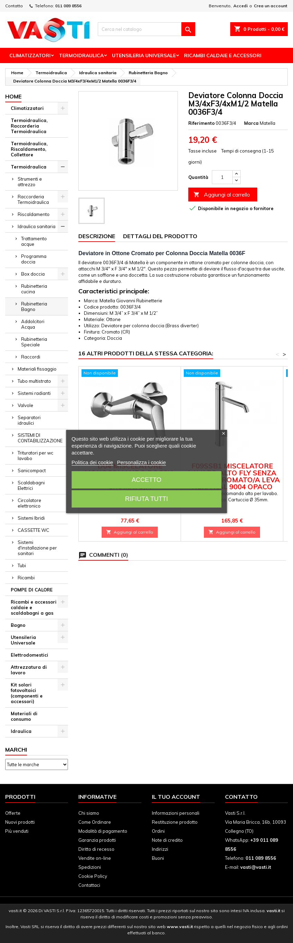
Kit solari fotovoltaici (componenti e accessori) (27, 693)
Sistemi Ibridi (31, 518)
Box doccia (33, 274)
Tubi (22, 565)
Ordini (158, 831)
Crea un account (270, 5)
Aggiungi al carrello (221, 194)
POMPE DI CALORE (32, 589)
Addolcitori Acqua (32, 324)
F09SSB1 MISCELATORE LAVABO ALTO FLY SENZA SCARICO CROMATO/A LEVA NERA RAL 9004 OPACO (232, 476)
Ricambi (26, 577)
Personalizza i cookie (141, 462)
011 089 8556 (68, 5)
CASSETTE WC (33, 530)
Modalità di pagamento (102, 831)
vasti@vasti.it (255, 867)
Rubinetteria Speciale (34, 341)
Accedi (240, 5)
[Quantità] (222, 177)
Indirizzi (160, 849)
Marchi (16, 749)
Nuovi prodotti (20, 822)
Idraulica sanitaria (36, 226)
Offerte (12, 813)
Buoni (158, 858)
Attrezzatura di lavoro (29, 669)
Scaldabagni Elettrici (31, 485)
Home (13, 96)
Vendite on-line (94, 858)
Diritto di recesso (96, 849)
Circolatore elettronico (29, 503)
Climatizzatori (30, 55)
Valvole (25, 405)
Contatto (14, 5)
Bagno (18, 625)
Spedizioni (89, 867)
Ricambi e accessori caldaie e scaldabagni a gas (34, 607)
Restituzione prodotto (175, 822)
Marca (251, 123)
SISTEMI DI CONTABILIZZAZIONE (40, 437)
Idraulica (21, 731)
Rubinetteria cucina (34, 288)
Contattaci (89, 885)
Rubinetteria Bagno (34, 306)
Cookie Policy (92, 876)
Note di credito (167, 840)
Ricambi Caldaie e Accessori (222, 55)
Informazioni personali (175, 813)
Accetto (147, 479)
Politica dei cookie (92, 462)
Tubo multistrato (34, 381)
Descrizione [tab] (96, 236)
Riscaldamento (34, 214)
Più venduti (16, 831)
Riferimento (201, 123)
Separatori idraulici (29, 420)
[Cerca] (147, 29)
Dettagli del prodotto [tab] (160, 236)
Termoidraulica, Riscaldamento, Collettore (29, 149)
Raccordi (30, 357)
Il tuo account (176, 796)
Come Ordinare (94, 822)
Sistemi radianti (34, 393)
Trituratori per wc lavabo (35, 455)
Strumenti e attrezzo (30, 181)
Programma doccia (33, 259)
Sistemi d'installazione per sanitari (37, 547)
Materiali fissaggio (37, 369)
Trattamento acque (34, 241)
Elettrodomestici (29, 655)
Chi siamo (88, 813)
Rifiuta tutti (146, 498)
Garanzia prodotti (97, 840)
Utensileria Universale (144, 55)
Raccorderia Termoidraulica (33, 199)
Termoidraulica (81, 55)
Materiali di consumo (24, 716)
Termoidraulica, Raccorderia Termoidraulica (29, 126)
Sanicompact (32, 470)
